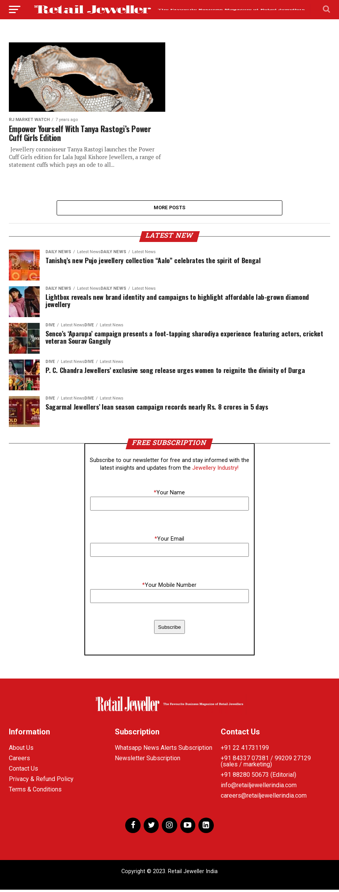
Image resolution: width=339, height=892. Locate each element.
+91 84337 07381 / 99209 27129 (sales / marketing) (266, 763)
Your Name (169, 495)
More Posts (170, 209)
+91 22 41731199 (245, 749)
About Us (21, 749)
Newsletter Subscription (147, 760)
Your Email (169, 541)
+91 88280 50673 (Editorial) (258, 776)
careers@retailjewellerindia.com (264, 797)
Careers (19, 760)
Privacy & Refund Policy (41, 780)
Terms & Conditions (35, 791)
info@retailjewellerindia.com (259, 787)
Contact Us (23, 770)
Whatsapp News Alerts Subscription (163, 749)
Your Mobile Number (169, 587)
